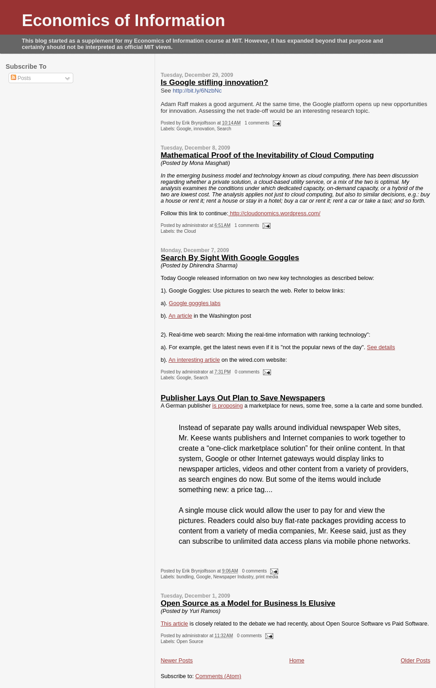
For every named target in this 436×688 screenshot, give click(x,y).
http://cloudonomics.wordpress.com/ (274, 213)
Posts (21, 78)
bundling (185, 576)
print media (267, 576)
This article (174, 624)
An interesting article (194, 360)
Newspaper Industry (234, 576)
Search (224, 128)
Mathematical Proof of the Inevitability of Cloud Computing (267, 155)
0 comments (247, 371)
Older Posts (416, 660)
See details (381, 347)
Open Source (190, 641)
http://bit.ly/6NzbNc (197, 90)
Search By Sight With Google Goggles (229, 257)
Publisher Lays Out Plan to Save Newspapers (242, 398)
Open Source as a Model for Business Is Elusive (247, 603)
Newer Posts (176, 660)
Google (184, 128)
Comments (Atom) (218, 676)
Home (296, 660)
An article (180, 316)
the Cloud (186, 231)
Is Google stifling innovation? (214, 82)
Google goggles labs (195, 303)
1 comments (257, 122)
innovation (204, 128)
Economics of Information (124, 20)
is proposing (227, 406)
